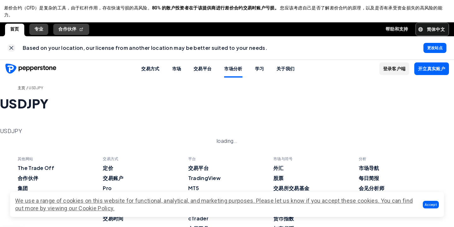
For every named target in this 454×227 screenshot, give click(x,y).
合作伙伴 (71, 31)
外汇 (278, 172)
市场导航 (369, 172)
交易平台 (203, 72)
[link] (11, 51)
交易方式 (150, 72)
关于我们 (285, 72)
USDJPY (36, 92)
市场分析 (233, 72)
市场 (176, 72)
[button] (431, 204)
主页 (22, 92)
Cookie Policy (96, 208)
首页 (14, 31)
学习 (259, 72)
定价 (108, 172)
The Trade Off (36, 172)
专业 (39, 31)
